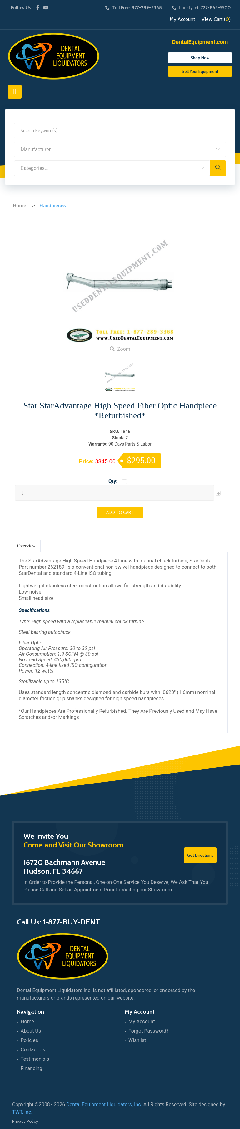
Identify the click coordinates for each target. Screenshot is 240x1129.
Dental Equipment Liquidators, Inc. (104, 1104)
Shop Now (200, 57)
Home (19, 206)
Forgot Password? (148, 1031)
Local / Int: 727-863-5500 (201, 8)
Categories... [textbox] (35, 168)
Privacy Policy (25, 1121)
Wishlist (137, 1040)
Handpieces (52, 206)
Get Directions (200, 855)
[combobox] (120, 149)
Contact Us (33, 1050)
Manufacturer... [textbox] (37, 149)
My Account (182, 19)
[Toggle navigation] (15, 92)
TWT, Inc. (22, 1112)
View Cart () (216, 19)
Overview (26, 545)
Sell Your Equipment (200, 71)
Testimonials (35, 1059)
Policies (29, 1040)
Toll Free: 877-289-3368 (133, 8)
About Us (31, 1031)
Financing (31, 1068)
